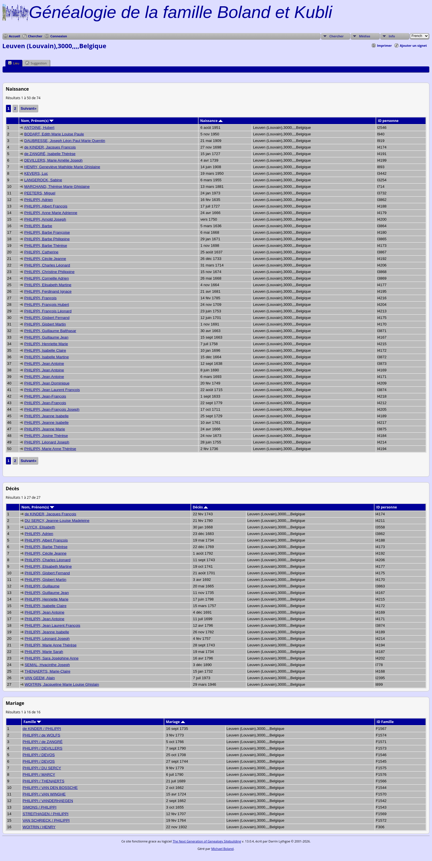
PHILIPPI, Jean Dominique (47, 383)
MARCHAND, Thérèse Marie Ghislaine (57, 186)
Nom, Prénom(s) (37, 120)
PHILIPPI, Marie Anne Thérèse (50, 449)
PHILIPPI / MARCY (39, 774)
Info (392, 36)
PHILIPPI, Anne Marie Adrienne (50, 213)
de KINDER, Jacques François (50, 147)
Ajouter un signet (413, 45)
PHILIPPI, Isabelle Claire (45, 350)
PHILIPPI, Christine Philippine (49, 272)
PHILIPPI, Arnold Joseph (45, 219)
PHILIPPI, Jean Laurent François (52, 390)
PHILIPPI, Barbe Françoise (47, 232)
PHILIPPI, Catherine (41, 252)
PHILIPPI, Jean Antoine (44, 363)
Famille (32, 721)
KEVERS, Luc (36, 173)
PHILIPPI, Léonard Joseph (46, 442)
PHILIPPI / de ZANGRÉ (42, 742)
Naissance (211, 120)
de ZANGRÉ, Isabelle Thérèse (50, 154)
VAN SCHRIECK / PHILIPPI (46, 820)
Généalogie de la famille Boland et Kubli (180, 12)
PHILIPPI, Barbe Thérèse (45, 245)
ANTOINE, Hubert (39, 127)
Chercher (35, 36)
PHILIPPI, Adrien (38, 200)
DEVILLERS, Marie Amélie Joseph (53, 160)
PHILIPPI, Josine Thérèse (46, 435)
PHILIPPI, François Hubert (46, 304)
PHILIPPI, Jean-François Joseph (51, 409)
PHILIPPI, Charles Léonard (47, 265)
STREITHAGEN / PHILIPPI (45, 814)
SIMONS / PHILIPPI (39, 807)
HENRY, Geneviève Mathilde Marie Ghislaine (62, 167)
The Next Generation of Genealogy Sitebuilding (207, 841)
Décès (200, 507)
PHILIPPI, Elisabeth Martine (47, 285)
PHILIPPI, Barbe (38, 226)
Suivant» (28, 108)
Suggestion (35, 63)
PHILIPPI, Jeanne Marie (44, 429)
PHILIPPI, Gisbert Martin (45, 324)
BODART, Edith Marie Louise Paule (54, 134)
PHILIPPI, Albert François (45, 206)
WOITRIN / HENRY (39, 827)
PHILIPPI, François (40, 298)
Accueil (14, 36)
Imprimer (384, 45)
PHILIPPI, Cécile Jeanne (45, 259)
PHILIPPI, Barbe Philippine (47, 239)
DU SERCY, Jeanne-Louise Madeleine (57, 520)
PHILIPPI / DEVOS (39, 755)
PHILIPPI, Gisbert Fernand (47, 318)
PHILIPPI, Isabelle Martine (46, 357)
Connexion (58, 36)
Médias (364, 36)
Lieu (13, 63)
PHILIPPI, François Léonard (48, 311)
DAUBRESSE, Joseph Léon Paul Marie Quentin (64, 141)
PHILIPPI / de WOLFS (41, 735)
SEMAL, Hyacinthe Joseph (47, 665)
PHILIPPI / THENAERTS (43, 781)
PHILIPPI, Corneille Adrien (46, 278)
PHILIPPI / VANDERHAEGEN (48, 801)
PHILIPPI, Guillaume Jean (46, 337)
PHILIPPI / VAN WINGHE (44, 794)
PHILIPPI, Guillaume (42, 586)
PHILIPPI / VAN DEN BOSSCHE (50, 787)
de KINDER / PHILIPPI (42, 728)
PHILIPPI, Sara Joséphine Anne (51, 658)
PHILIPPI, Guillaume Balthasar (50, 331)
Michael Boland (222, 848)
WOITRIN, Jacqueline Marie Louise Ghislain (62, 684)
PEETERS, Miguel (39, 193)
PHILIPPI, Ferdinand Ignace (48, 291)
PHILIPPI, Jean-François (45, 396)
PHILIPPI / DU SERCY (42, 768)
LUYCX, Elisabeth (40, 527)
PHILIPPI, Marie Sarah (44, 652)
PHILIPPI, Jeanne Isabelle (46, 416)
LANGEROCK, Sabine (43, 180)
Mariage (175, 721)
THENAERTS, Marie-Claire (47, 671)
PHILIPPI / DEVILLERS (42, 748)
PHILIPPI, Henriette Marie (46, 344)
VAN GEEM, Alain (40, 678)
